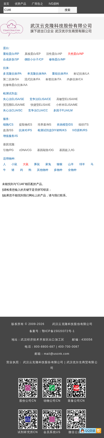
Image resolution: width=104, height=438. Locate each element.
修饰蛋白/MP (57, 59)
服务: (6, 119)
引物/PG (8, 150)
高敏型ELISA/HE (67, 99)
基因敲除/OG (45, 150)
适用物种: (9, 158)
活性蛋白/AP (54, 53)
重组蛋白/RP (11, 53)
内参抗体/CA (75, 79)
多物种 (58, 170)
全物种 (72, 170)
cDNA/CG (25, 150)
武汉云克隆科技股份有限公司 (72, 324)
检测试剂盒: (10, 93)
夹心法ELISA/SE (13, 99)
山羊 (71, 164)
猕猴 (59, 164)
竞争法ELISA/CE (40, 99)
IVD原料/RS (79, 130)
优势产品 (20, 3)
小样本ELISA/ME (66, 104)
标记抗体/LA (81, 73)
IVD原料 (54, 3)
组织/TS (84, 124)
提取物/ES (25, 124)
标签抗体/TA (53, 79)
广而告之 (37, 3)
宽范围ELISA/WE (14, 104)
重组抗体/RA (60, 73)
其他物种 (42, 170)
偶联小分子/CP (33, 59)
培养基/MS (44, 124)
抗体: (6, 68)
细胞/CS (8, 124)
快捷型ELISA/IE (41, 104)
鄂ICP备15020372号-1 (58, 331)
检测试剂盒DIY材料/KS (52, 130)
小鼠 (14, 164)
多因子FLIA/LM (62, 110)
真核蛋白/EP (32, 53)
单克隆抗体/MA (36, 73)
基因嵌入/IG (66, 150)
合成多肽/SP (11, 59)
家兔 (48, 164)
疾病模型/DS (65, 124)
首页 (6, 3)
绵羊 (82, 164)
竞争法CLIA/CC (38, 110)
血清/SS (8, 130)
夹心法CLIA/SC (13, 110)
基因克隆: (9, 144)
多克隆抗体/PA (12, 73)
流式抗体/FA (32, 79)
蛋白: (6, 48)
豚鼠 (37, 164)
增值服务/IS (10, 136)
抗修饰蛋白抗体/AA (15, 85)
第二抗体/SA (11, 79)
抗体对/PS (25, 130)
